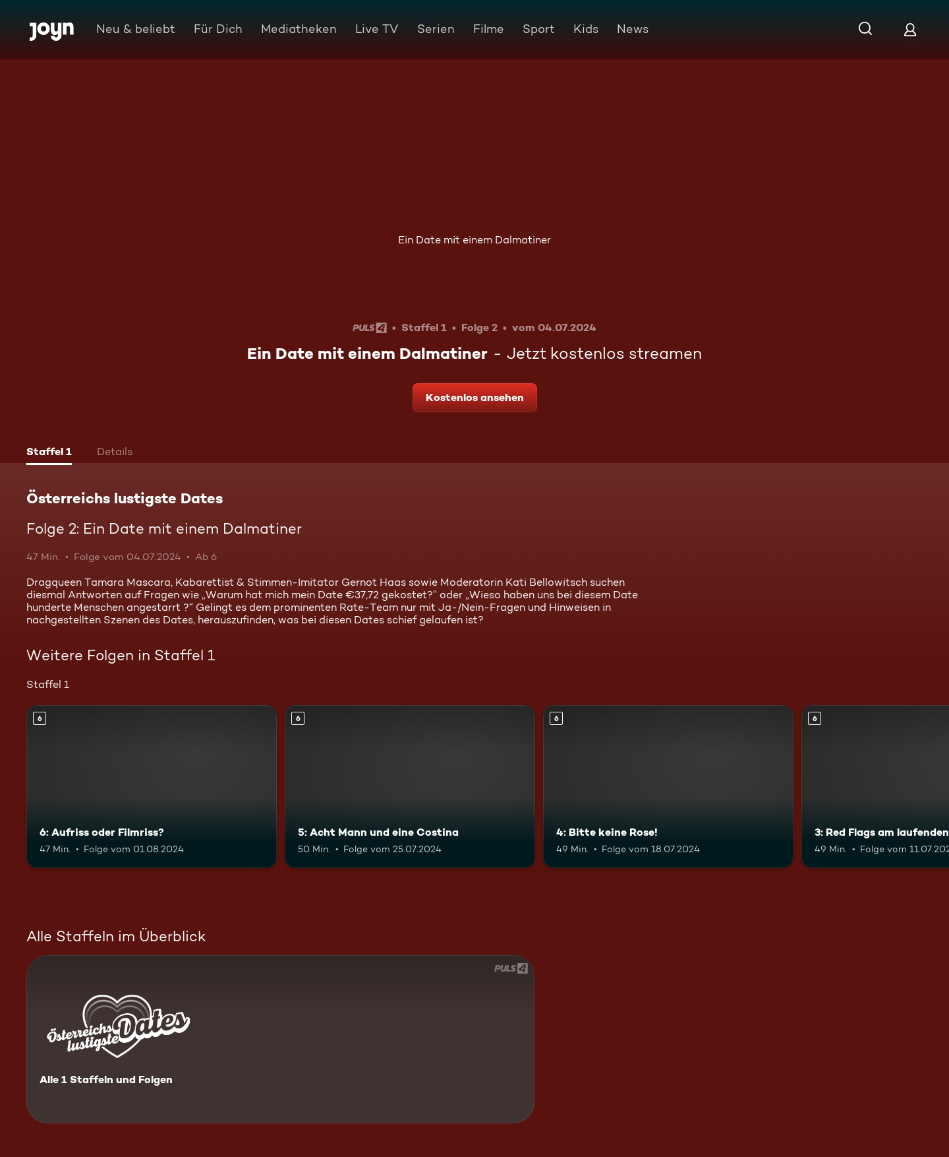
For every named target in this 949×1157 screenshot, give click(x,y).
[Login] (910, 29)
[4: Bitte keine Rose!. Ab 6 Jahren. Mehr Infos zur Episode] (668, 786)
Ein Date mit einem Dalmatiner (474, 240)
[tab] (49, 453)
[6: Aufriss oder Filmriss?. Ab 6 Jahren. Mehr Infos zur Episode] (151, 786)
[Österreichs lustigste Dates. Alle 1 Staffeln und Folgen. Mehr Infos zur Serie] (280, 1039)
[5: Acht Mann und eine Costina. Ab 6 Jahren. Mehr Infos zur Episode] (410, 786)
